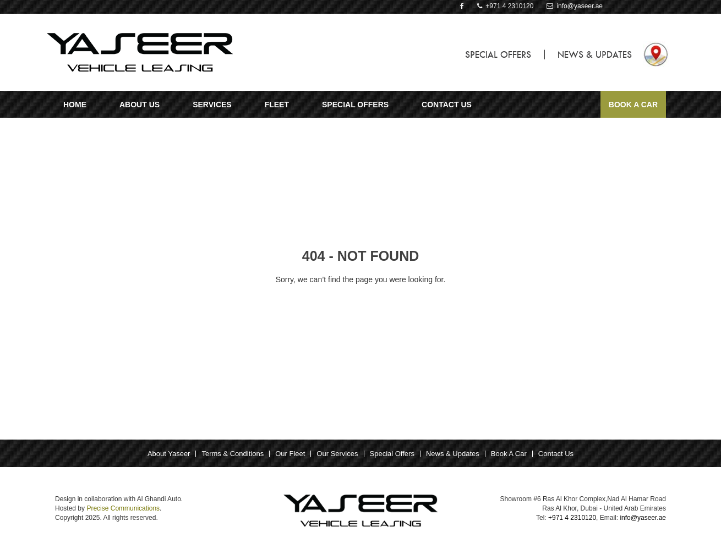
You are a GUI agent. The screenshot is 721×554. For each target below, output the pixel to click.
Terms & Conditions (232, 453)
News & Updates (452, 453)
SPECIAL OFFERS (498, 54)
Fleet (277, 104)
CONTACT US (447, 104)
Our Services (337, 453)
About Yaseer (169, 453)
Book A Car (633, 104)
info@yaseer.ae (575, 6)
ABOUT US (139, 104)
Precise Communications (123, 508)
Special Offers (392, 453)
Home (74, 104)
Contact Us (555, 453)
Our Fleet (290, 453)
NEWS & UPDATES (595, 54)
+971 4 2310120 (505, 6)
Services (212, 104)
